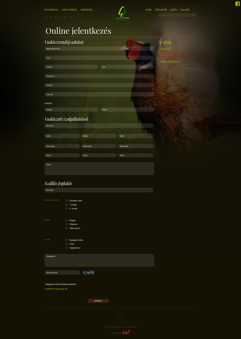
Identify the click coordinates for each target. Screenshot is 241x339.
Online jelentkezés (170, 61)
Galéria (173, 9)
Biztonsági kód (51, 273)
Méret (48, 155)
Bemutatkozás (51, 9)
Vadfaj (48, 136)
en (56, 17)
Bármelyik (49, 126)
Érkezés (49, 85)
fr (70, 17)
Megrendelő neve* (53, 49)
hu (45, 17)
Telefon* (49, 67)
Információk (161, 9)
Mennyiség (50, 146)
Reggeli (72, 220)
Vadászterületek (69, 9)
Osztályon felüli (75, 201)
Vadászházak (86, 9)
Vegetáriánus (74, 248)
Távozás (49, 94)
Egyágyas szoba (76, 240)
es (65, 17)
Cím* (48, 58)
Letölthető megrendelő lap (55, 289)
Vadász (49, 110)
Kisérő (104, 110)
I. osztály (73, 205)
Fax (103, 67)
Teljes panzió (74, 228)
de (51, 17)
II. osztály (73, 209)
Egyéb (48, 164)
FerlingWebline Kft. (120, 332)
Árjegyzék (165, 48)
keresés (163, 15)
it (60, 17)
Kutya (71, 244)
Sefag (120, 316)
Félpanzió (73, 224)
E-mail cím (50, 76)
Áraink (148, 9)
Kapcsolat (185, 9)
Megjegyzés (50, 256)
